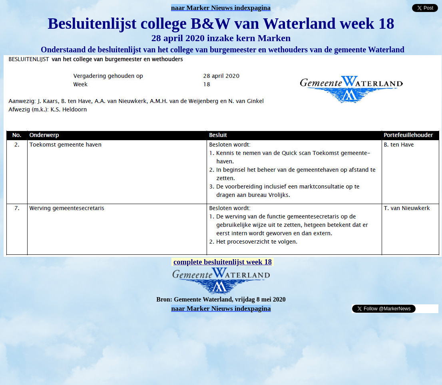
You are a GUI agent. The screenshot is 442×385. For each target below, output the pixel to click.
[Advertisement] (96, 325)
